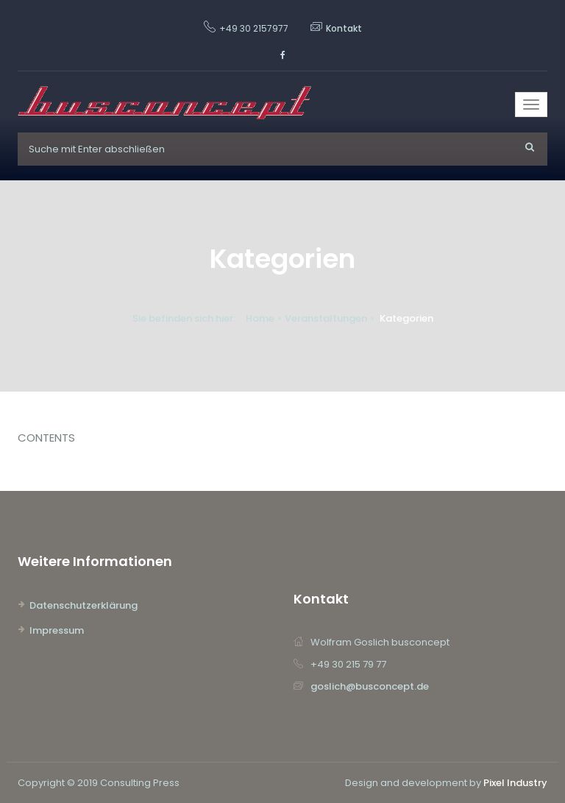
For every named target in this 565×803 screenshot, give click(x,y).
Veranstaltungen (326, 318)
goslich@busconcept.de (369, 686)
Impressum (56, 630)
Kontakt (344, 28)
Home (260, 318)
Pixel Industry (515, 783)
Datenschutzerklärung (83, 605)
